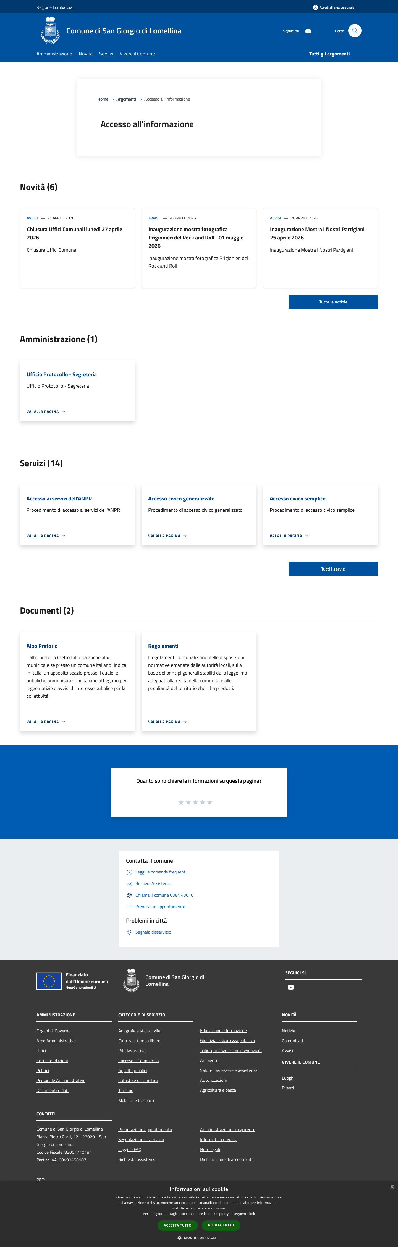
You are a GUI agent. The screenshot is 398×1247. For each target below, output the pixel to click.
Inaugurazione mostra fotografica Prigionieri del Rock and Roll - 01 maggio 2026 (196, 237)
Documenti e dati (52, 1090)
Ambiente (209, 1060)
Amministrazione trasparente (227, 1129)
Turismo (125, 1090)
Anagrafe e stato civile (139, 1030)
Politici (42, 1070)
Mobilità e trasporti (136, 1100)
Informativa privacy (218, 1139)
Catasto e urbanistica (138, 1080)
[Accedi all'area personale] (334, 7)
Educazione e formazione (223, 1030)
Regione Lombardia (54, 7)
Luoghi (288, 1078)
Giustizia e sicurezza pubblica (227, 1040)
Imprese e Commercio (138, 1060)
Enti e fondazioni (52, 1060)
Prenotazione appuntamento (145, 1129)
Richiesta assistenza (137, 1159)
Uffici (41, 1050)
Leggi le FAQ (130, 1149)
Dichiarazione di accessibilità (227, 1159)
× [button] (392, 1187)
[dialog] (199, 1214)
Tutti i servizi (333, 569)
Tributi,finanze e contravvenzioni (231, 1050)
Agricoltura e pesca (218, 1090)
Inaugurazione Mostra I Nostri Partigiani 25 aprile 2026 (317, 233)
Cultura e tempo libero (139, 1040)
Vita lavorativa (132, 1050)
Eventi (288, 1088)
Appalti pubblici (132, 1070)
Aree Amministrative (56, 1040)
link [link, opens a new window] (252, 1213)
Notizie (288, 1030)
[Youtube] (305, 30)
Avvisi (32, 218)
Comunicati (292, 1040)
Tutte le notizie (333, 302)
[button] (199, 1237)
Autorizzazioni (213, 1080)
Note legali (210, 1149)
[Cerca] (355, 30)
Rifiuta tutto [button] (221, 1225)
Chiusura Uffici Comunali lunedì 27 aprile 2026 (74, 233)
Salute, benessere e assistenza (229, 1070)
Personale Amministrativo (60, 1080)
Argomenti (126, 99)
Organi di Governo (53, 1030)
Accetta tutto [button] (178, 1225)
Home (102, 99)
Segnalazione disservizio (141, 1139)
